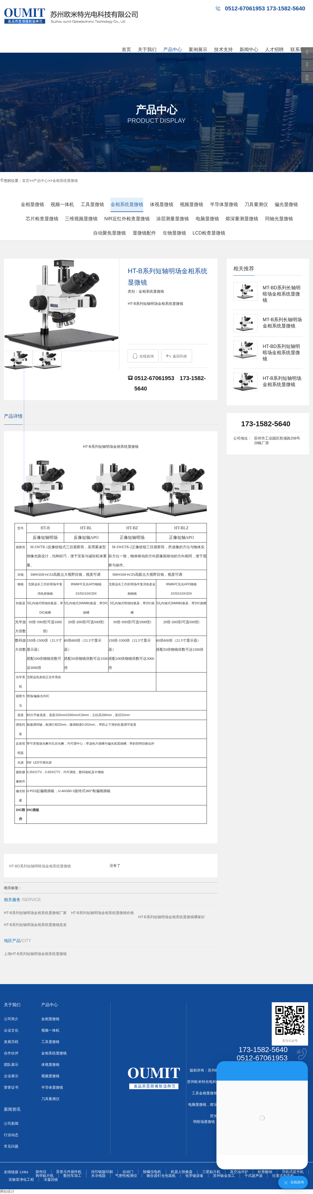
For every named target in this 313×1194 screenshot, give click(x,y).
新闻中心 (249, 49)
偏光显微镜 (286, 204)
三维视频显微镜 (81, 218)
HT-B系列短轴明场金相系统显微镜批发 (35, 925)
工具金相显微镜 (204, 1093)
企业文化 (11, 1030)
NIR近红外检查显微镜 (127, 218)
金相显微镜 (32, 204)
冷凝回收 (51, 1180)
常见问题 (11, 1146)
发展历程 (11, 1042)
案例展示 (198, 49)
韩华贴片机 (45, 1176)
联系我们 (299, 49)
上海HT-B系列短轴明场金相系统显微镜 (35, 954)
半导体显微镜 (224, 204)
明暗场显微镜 (204, 1122)
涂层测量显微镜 (172, 218)
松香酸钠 (265, 1172)
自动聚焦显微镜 (109, 233)
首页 (126, 49)
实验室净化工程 (21, 1180)
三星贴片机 (211, 1172)
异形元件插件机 (68, 1172)
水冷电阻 (98, 1176)
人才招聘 (274, 49)
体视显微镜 (161, 204)
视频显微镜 (191, 204)
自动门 (128, 1172)
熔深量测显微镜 (242, 218)
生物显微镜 (174, 233)
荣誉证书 (11, 1087)
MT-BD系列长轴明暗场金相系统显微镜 (282, 294)
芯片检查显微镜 (42, 218)
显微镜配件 (144, 233)
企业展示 (11, 1076)
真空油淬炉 (239, 1172)
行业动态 (11, 1135)
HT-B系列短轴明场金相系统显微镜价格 (102, 913)
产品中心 (172, 49)
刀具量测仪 (256, 204)
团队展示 (11, 1064)
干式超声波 (253, 1176)
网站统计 (7, 1191)
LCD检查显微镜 (209, 233)
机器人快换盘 (182, 1172)
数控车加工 (72, 1176)
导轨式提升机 (293, 1172)
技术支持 (223, 49)
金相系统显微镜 (65, 181)
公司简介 (11, 1019)
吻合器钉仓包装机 (161, 1176)
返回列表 (176, 356)
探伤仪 (41, 1172)
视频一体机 (62, 204)
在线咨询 (143, 356)
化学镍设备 (194, 1176)
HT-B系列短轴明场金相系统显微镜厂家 (35, 913)
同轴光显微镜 (279, 218)
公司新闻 (11, 1123)
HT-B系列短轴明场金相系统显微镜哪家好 (171, 917)
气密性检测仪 (126, 1176)
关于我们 (147, 49)
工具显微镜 (92, 204)
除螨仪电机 (152, 1172)
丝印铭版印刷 (102, 1172)
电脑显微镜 (207, 218)
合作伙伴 (11, 1053)
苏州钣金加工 (224, 1176)
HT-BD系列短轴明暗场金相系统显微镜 (40, 865)
